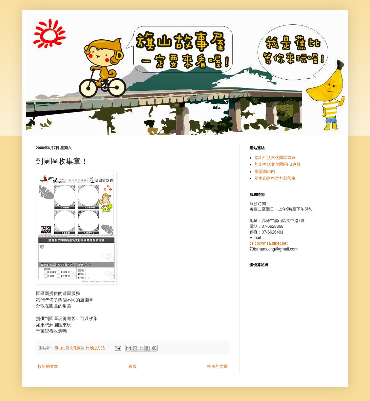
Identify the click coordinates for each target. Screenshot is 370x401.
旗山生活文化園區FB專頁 (277, 164)
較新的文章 (48, 366)
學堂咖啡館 (265, 171)
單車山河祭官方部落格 (275, 178)
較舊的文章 (217, 366)
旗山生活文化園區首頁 (275, 157)
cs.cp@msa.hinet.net (269, 243)
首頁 (133, 366)
